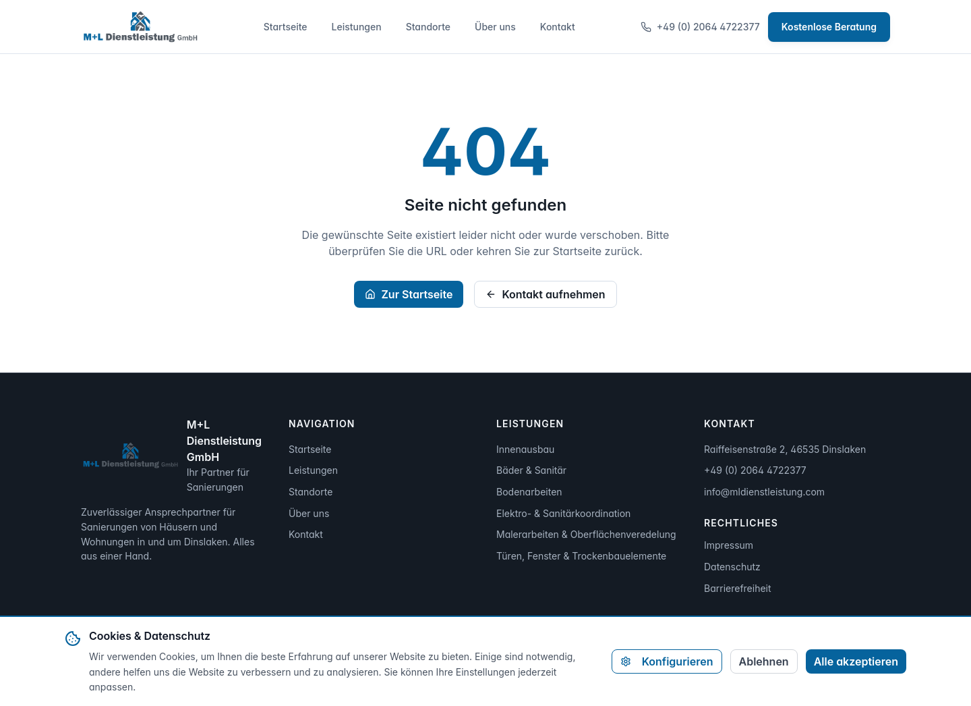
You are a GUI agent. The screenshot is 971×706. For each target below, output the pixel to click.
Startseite (285, 26)
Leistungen (357, 26)
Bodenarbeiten (529, 491)
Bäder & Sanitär (531, 470)
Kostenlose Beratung (829, 26)
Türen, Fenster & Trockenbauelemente (581, 556)
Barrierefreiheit (737, 588)
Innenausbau (525, 449)
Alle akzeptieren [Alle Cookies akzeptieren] (856, 661)
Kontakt (557, 26)
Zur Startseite (408, 294)
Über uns (495, 26)
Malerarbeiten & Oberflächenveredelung (586, 534)
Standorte (428, 26)
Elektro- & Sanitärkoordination (563, 513)
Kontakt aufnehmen (545, 294)
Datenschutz (732, 566)
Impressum (728, 545)
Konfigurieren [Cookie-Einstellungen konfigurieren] (666, 661)
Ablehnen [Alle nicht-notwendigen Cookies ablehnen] (764, 661)
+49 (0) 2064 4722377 (700, 26)
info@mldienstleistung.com (764, 491)
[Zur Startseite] (139, 27)
